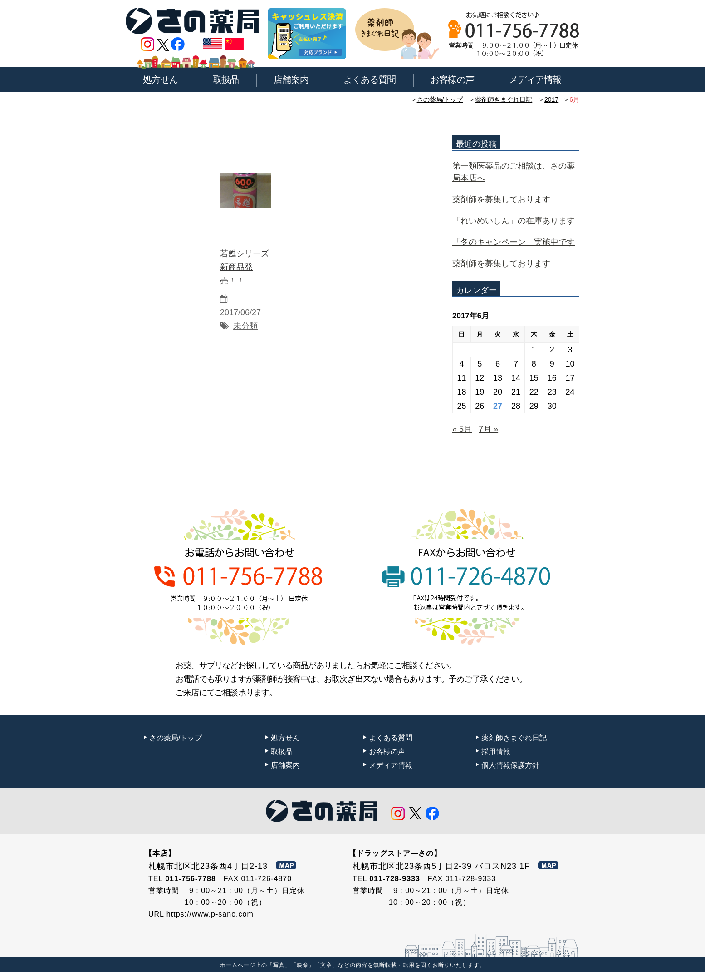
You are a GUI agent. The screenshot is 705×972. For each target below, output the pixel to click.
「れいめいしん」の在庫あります (513, 220)
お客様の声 (453, 79)
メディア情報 (535, 79)
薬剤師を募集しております (501, 199)
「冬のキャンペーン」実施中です (513, 242)
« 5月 (462, 429)
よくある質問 (369, 79)
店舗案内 (291, 79)
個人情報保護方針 (510, 765)
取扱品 (226, 79)
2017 (551, 99)
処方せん (160, 79)
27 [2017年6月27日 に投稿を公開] (497, 406)
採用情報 (495, 751)
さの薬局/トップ (440, 99)
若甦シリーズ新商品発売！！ (244, 267)
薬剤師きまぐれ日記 (503, 99)
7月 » (488, 429)
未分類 (245, 326)
